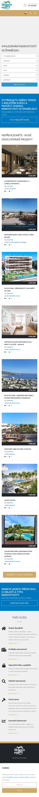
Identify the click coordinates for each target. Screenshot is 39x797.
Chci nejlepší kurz (19, 119)
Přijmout (19, 790)
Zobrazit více (13, 643)
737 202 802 (32, 6)
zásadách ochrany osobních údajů (17, 777)
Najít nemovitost (19, 84)
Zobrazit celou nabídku (19, 574)
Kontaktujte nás (19, 603)
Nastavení (19, 785)
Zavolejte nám (32, 4)
